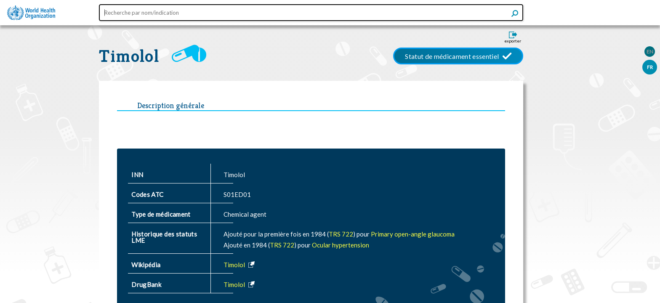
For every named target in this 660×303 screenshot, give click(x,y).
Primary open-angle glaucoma (413, 234)
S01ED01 (237, 194)
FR (650, 67)
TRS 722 (341, 234)
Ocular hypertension (340, 245)
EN (650, 51)
